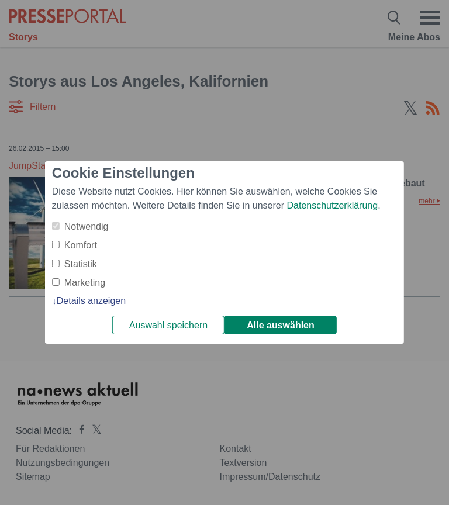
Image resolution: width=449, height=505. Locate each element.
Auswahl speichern (168, 325)
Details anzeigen (91, 301)
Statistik (80, 264)
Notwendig (86, 226)
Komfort (80, 245)
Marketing (84, 283)
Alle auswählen (281, 325)
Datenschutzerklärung (332, 205)
